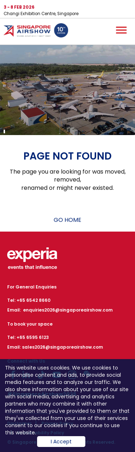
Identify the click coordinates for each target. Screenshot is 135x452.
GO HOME (67, 220)
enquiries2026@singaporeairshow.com (68, 310)
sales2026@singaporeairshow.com (62, 347)
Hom (36, 31)
